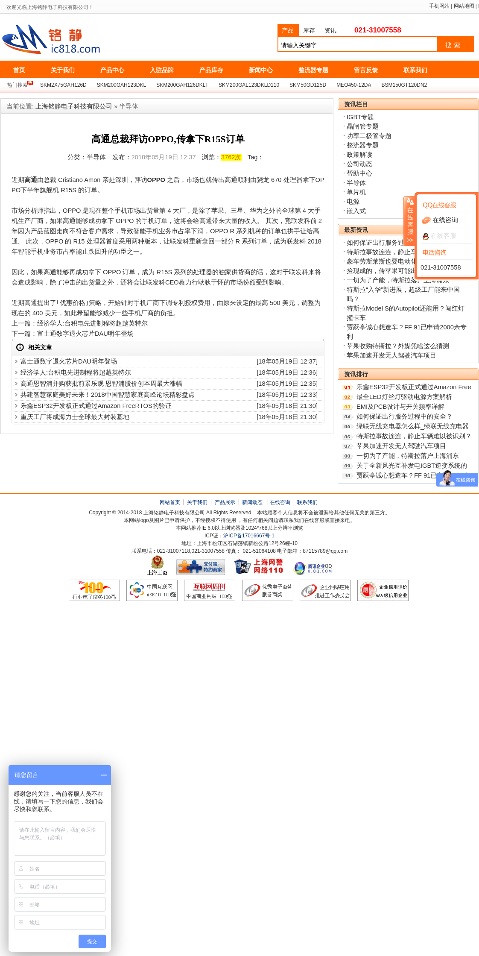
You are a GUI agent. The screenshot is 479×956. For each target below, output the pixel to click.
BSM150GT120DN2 (404, 85)
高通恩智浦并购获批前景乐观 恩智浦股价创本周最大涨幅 (101, 383)
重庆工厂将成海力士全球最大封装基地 (74, 416)
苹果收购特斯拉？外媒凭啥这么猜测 (398, 346)
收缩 (409, 221)
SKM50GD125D (307, 85)
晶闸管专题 (363, 126)
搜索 (453, 45)
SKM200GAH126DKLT (182, 85)
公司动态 (359, 164)
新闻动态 (252, 502)
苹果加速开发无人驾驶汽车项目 (391, 355)
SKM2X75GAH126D (63, 85)
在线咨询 (280, 502)
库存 (309, 30)
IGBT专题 (360, 117)
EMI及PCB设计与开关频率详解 (400, 406)
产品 (288, 30)
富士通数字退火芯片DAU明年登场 (85, 333)
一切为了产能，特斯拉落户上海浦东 (398, 280)
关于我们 (197, 502)
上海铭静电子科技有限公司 (89, 39)
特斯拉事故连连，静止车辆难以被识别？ (414, 436)
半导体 (356, 182)
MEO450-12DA (353, 85)
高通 (30, 179)
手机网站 (439, 6)
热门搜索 (17, 85)
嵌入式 (356, 211)
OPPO (156, 179)
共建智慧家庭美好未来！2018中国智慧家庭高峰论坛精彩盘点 (107, 394)
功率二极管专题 (369, 135)
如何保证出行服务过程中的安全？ (395, 242)
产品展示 (225, 502)
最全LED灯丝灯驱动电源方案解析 (404, 396)
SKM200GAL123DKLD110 (249, 85)
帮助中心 (359, 173)
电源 (353, 201)
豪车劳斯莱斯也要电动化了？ (388, 261)
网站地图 (464, 6)
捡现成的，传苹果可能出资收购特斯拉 (401, 270)
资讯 (330, 30)
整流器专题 (363, 145)
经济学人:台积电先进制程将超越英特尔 (92, 323)
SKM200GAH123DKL (121, 85)
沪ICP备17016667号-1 (249, 536)
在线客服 (439, 235)
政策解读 (359, 154)
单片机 (356, 192)
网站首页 (170, 502)
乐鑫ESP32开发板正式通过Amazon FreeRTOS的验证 (96, 405)
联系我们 (307, 502)
